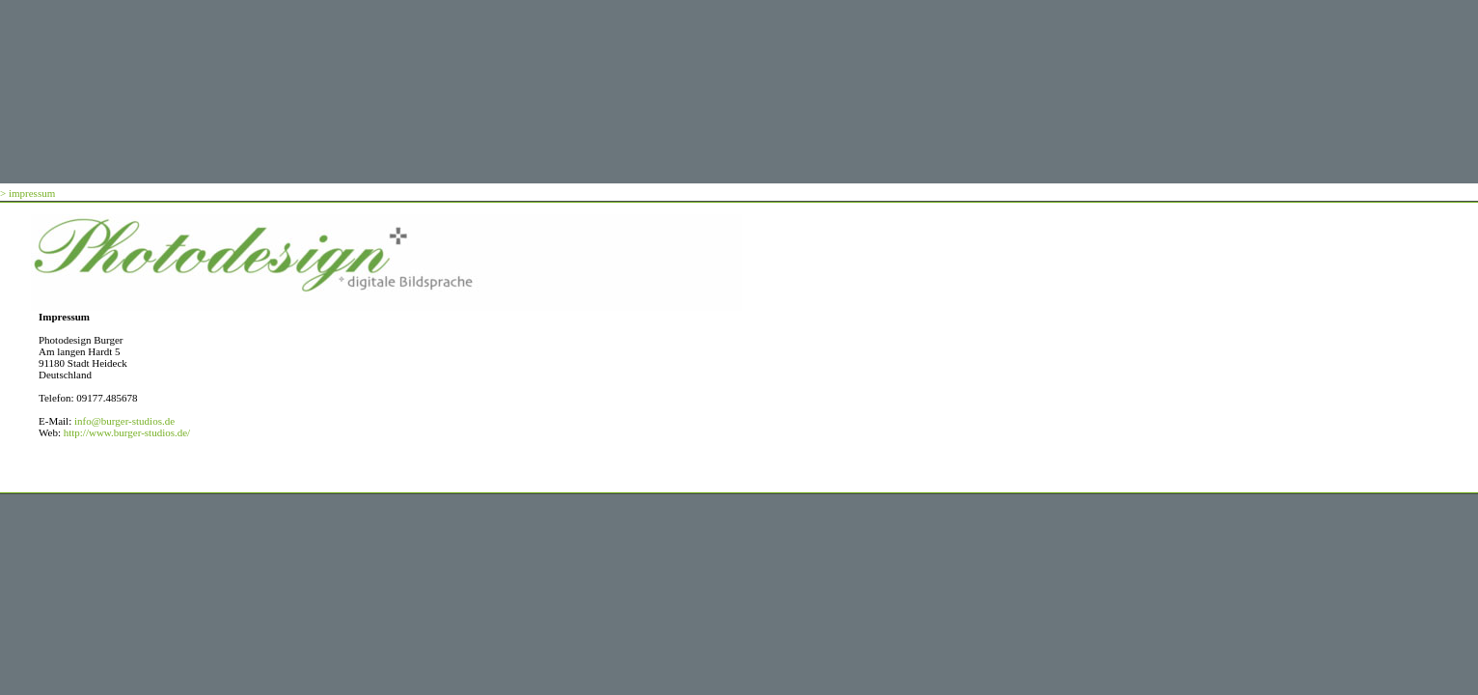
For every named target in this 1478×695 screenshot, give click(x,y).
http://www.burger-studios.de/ (127, 432)
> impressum (27, 193)
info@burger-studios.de (124, 421)
